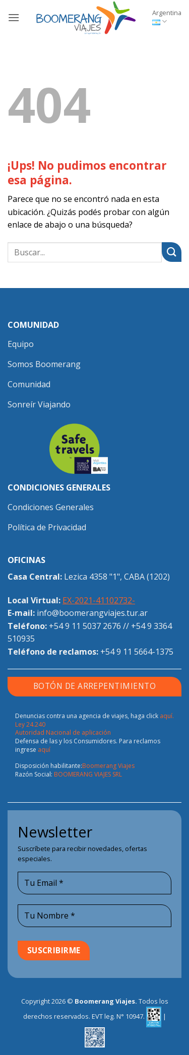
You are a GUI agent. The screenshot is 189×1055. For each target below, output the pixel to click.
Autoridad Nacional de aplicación (63, 732)
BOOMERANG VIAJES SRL (88, 774)
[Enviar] (171, 252)
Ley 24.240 (30, 724)
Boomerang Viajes (108, 765)
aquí (44, 749)
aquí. (167, 716)
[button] (14, 17)
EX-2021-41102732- (98, 600)
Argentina (166, 17)
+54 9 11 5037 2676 (85, 625)
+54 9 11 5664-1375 (136, 651)
